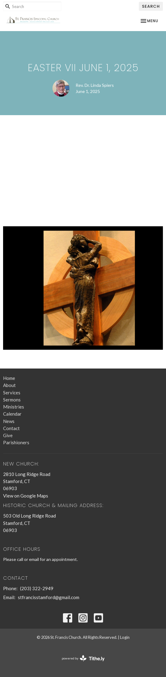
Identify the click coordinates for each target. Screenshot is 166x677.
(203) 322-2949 (36, 588)
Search (151, 6)
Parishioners (16, 442)
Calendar (12, 414)
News (9, 421)
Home (9, 378)
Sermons (12, 399)
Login (125, 637)
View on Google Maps (25, 495)
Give (8, 435)
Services (11, 392)
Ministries (13, 406)
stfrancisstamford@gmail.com (48, 597)
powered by (83, 658)
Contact (11, 428)
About (9, 385)
